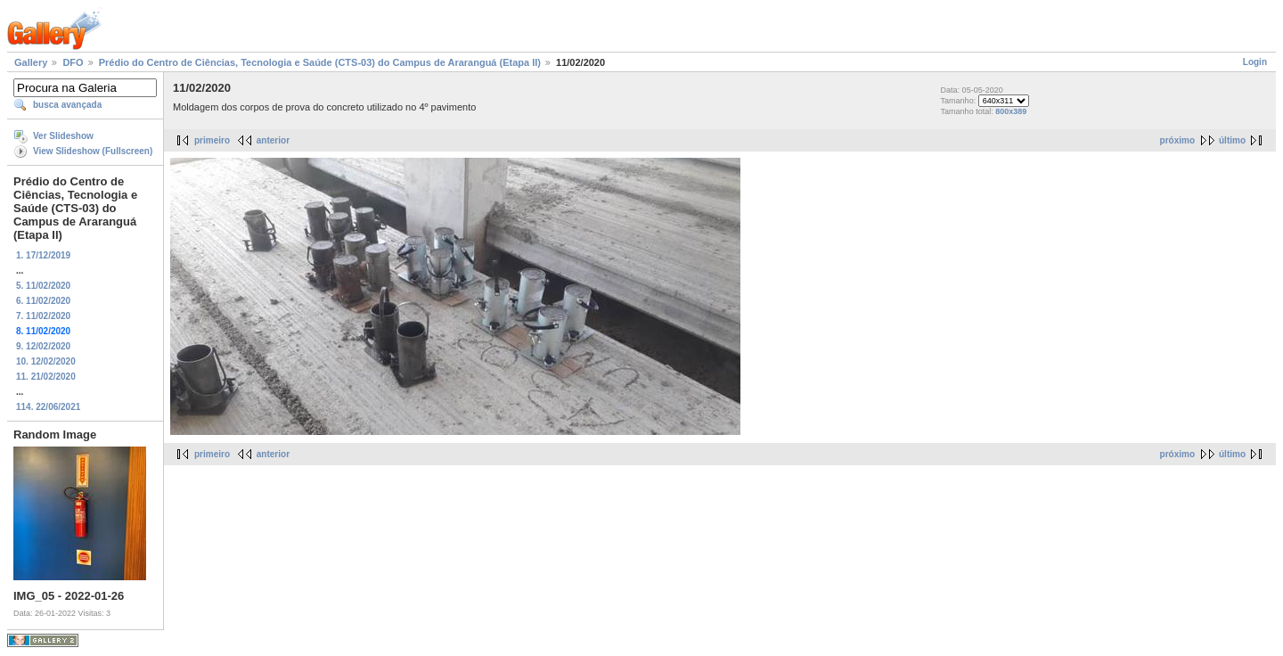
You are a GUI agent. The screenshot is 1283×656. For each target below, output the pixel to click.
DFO (72, 62)
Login (1255, 62)
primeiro (212, 140)
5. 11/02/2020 (43, 286)
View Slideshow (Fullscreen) (92, 151)
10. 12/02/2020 (46, 361)
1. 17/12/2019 (43, 255)
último (1232, 140)
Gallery (30, 62)
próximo (1177, 140)
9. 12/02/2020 (43, 346)
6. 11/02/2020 (43, 301)
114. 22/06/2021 (48, 407)
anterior (273, 140)
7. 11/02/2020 (43, 316)
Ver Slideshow (63, 136)
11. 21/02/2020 (46, 376)
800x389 (1010, 111)
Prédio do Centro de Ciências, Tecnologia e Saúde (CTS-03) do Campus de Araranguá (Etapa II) (320, 62)
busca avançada (67, 105)
